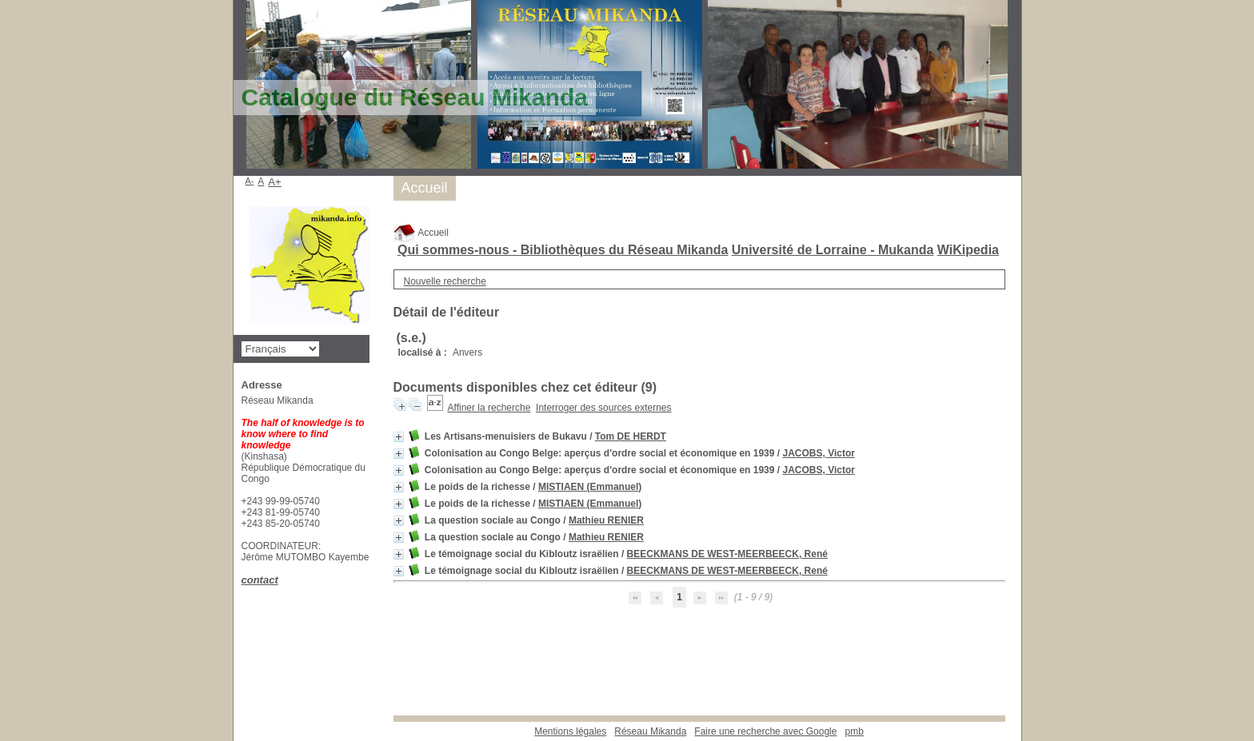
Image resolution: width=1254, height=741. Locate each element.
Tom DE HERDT (630, 436)
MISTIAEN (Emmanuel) (589, 486)
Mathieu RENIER (606, 520)
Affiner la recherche (489, 407)
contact (260, 580)
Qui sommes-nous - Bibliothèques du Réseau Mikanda (562, 250)
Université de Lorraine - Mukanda (833, 250)
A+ (275, 182)
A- (250, 180)
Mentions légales (570, 731)
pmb (854, 731)
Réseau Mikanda (650, 731)
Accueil (421, 232)
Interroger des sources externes (603, 407)
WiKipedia (968, 250)
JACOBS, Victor (818, 453)
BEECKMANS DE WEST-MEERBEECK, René (727, 554)
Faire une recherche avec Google (765, 731)
